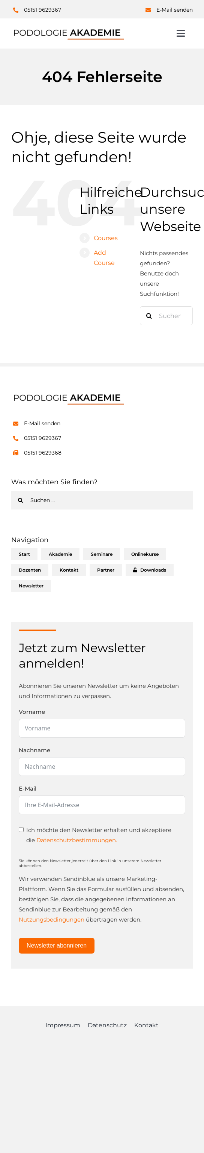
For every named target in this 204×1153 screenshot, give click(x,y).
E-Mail (27, 788)
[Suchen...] (166, 315)
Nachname (34, 750)
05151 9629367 (42, 9)
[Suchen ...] (102, 500)
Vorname (32, 711)
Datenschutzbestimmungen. (76, 840)
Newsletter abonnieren (57, 945)
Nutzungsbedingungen (51, 919)
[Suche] (149, 315)
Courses (106, 238)
